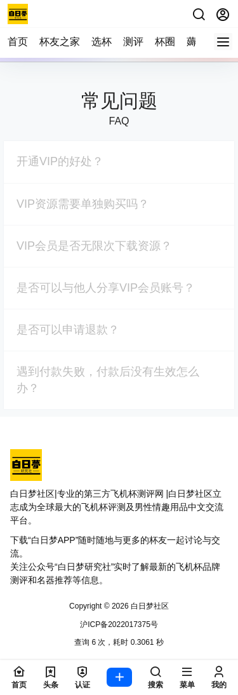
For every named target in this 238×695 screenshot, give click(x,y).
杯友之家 (59, 41)
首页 (18, 41)
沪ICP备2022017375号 (119, 624)
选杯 (101, 41)
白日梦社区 (149, 606)
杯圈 (165, 41)
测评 (133, 41)
